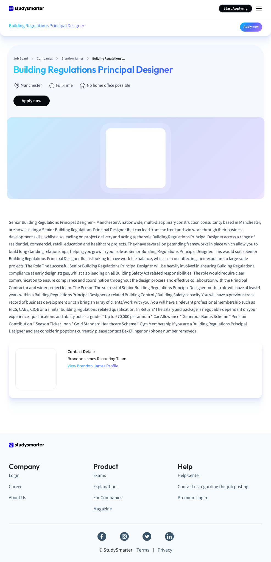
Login (14, 475)
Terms (142, 550)
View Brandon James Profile (93, 366)
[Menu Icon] (259, 8)
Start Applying (235, 8)
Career (15, 486)
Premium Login (192, 497)
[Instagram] (124, 536)
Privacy (165, 550)
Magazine (102, 509)
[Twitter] (147, 536)
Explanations (105, 486)
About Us (17, 497)
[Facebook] (101, 536)
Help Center (189, 475)
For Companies (107, 497)
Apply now (251, 26)
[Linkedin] (169, 536)
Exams (99, 475)
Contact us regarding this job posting (213, 486)
